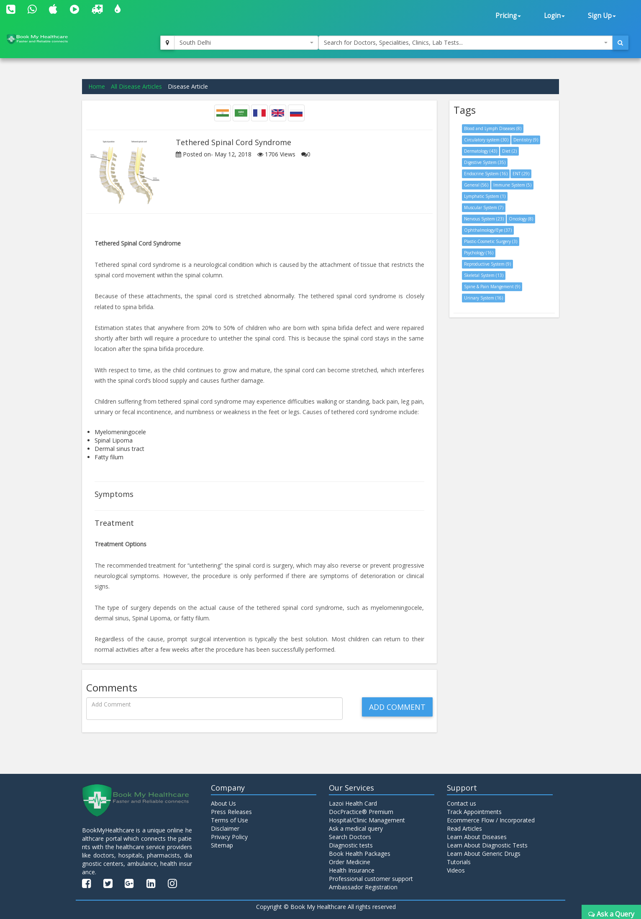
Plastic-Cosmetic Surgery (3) (490, 241)
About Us (223, 803)
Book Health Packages (359, 854)
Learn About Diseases (477, 837)
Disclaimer (225, 828)
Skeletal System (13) (483, 275)
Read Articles (464, 828)
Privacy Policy (229, 837)
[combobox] (246, 43)
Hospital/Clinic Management (367, 820)
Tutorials (459, 862)
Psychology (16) (478, 253)
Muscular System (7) (483, 207)
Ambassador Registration (363, 887)
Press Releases (231, 812)
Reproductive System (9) (487, 264)
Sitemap (222, 845)
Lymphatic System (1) (484, 196)
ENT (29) (521, 174)
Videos (456, 870)
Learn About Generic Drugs (483, 854)
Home (96, 86)
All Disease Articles (136, 86)
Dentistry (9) (525, 140)
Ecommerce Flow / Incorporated (491, 820)
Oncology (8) (521, 219)
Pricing (508, 15)
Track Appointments (474, 812)
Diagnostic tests (351, 845)
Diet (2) (509, 151)
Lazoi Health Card (353, 803)
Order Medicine (349, 862)
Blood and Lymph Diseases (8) (492, 128)
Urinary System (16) (483, 298)
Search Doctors (350, 837)
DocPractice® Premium (361, 812)
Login (554, 15)
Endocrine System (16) (486, 174)
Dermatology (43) (480, 151)
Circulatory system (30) (486, 140)
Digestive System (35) (484, 162)
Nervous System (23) (484, 219)
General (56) (476, 185)
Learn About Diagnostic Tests (487, 845)
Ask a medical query (356, 828)
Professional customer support (371, 879)
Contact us (461, 803)
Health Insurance (351, 870)
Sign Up (602, 15)
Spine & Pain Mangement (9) (492, 286)
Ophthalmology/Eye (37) (488, 230)
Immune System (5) (512, 185)
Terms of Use (229, 820)
